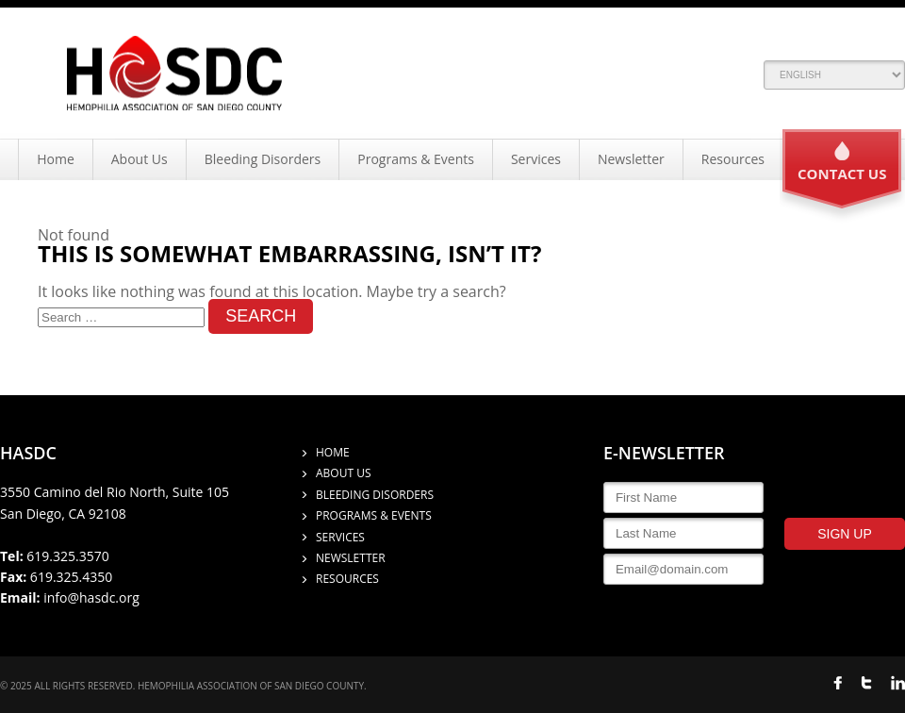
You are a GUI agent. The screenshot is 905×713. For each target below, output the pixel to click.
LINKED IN (898, 682)
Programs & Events (415, 159)
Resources (733, 159)
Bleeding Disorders (263, 159)
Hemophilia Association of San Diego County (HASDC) (174, 73)
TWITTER (866, 682)
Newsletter (631, 159)
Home (55, 159)
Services (536, 159)
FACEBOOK (837, 682)
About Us (139, 159)
